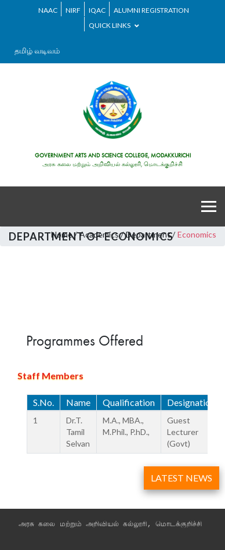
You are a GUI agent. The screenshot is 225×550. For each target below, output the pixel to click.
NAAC (47, 10)
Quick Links (114, 25)
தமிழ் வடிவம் (37, 50)
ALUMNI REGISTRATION (151, 10)
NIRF (73, 10)
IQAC (97, 10)
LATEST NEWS (181, 477)
